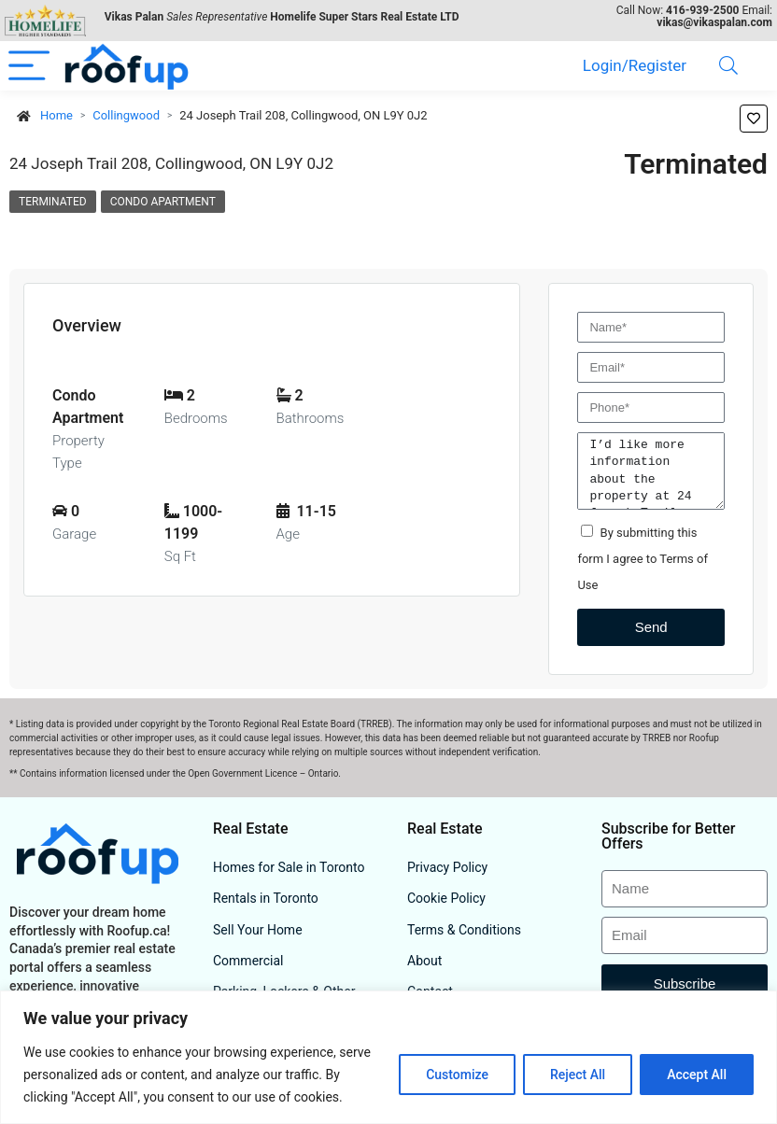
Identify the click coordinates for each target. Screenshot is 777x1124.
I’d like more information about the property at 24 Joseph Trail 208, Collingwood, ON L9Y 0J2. (651, 471)
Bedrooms (196, 418)
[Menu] (29, 66)
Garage (74, 534)
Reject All (577, 1074)
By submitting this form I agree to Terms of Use (642, 559)
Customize (457, 1074)
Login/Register (634, 65)
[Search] (728, 66)
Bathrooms (310, 418)
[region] (388, 1057)
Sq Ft (180, 556)
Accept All (697, 1074)
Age (288, 534)
